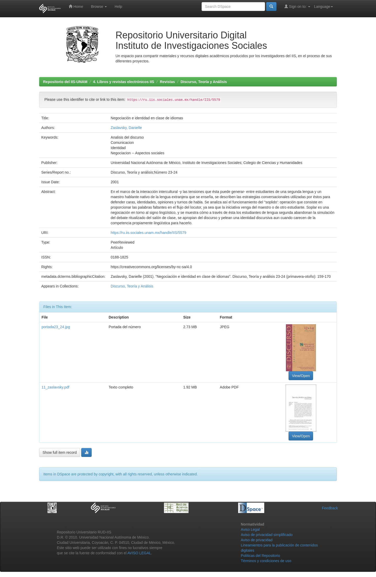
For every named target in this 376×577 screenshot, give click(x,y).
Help (118, 6)
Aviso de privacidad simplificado (266, 535)
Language (323, 6)
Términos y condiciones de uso (266, 561)
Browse (99, 6)
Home (76, 6)
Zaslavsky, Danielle (126, 128)
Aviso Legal (250, 529)
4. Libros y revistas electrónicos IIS (123, 82)
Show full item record (60, 452)
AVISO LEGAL (139, 553)
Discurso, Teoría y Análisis (203, 82)
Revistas (167, 82)
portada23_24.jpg (56, 327)
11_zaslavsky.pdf (55, 387)
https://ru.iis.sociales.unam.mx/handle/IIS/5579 (148, 233)
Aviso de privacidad (256, 540)
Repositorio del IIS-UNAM (65, 82)
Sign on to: (297, 6)
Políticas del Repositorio (260, 556)
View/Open (301, 376)
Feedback (330, 508)
